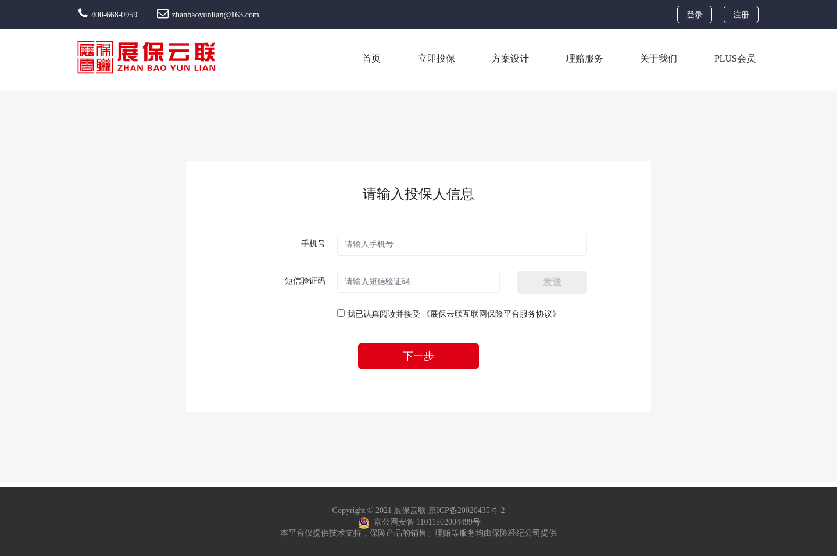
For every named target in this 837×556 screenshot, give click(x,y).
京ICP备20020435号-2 (466, 510)
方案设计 (510, 58)
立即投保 (436, 58)
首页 (371, 58)
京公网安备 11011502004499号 (419, 522)
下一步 (418, 356)
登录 (694, 14)
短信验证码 (305, 281)
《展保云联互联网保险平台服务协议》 (491, 314)
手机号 (313, 243)
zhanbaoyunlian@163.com (208, 14)
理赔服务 (584, 58)
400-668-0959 (109, 14)
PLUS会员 (735, 58)
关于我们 (658, 58)
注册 (741, 14)
